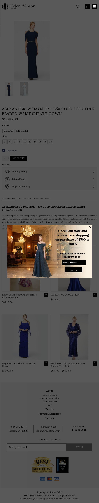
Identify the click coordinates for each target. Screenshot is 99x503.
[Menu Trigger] (94, 6)
